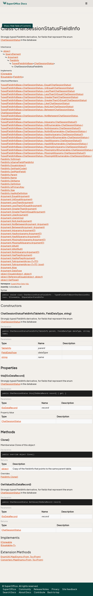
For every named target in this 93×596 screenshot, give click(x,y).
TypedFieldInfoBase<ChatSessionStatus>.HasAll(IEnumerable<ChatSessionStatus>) (44, 143)
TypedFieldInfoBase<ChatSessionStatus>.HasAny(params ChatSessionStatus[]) (42, 134)
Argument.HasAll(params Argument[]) (20, 236)
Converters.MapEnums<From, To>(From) (22, 559)
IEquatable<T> (8, 545)
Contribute (39, 592)
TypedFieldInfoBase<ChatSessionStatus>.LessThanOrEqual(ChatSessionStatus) (42, 94)
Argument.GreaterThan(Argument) (19, 208)
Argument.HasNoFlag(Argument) (18, 258)
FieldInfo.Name (9, 177)
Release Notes (41, 589)
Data (23, 284)
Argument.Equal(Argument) (15, 196)
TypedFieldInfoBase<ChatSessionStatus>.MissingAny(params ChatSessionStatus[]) (44, 146)
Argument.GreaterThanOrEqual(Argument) (23, 212)
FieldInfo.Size (8, 190)
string (4, 357)
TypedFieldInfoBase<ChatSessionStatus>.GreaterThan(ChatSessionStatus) (39, 97)
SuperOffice (16, 284)
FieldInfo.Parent (9, 174)
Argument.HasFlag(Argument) (16, 255)
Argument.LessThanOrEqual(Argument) (21, 205)
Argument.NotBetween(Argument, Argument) (24, 224)
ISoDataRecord (9, 407)
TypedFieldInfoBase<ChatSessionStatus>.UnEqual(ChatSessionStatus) (37, 88)
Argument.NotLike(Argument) (16, 221)
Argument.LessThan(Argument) (17, 202)
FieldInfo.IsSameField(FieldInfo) (17, 162)
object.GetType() (10, 280)
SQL (27, 284)
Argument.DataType (11, 270)
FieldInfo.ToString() (10, 159)
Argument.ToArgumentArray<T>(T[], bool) (22, 264)
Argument (13, 57)
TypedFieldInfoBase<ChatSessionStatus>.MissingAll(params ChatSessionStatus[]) (43, 153)
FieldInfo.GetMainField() (13, 171)
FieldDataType (9, 352)
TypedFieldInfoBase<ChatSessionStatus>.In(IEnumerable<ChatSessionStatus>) (42, 125)
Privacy (55, 589)
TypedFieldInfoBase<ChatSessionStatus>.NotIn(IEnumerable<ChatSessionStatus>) (44, 131)
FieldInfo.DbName (10, 180)
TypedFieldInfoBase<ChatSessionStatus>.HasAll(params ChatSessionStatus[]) (41, 140)
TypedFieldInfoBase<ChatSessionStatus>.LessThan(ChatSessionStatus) (38, 91)
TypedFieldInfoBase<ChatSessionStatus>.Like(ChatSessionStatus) (35, 103)
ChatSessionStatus (10, 40)
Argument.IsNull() (10, 246)
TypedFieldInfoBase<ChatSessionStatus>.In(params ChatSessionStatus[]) (39, 122)
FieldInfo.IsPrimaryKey (12, 187)
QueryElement (13, 54)
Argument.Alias (9, 267)
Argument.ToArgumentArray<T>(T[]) (19, 261)
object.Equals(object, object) (16, 273)
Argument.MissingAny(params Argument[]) (23, 239)
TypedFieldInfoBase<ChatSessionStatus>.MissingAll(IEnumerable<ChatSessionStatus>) (46, 156)
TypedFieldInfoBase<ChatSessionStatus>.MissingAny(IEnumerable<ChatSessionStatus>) (47, 150)
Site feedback (69, 589)
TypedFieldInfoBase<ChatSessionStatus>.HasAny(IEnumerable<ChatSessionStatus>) (45, 137)
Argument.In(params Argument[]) (18, 230)
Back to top (53, 592)
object (6, 51)
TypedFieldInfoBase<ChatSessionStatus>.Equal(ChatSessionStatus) (36, 84)
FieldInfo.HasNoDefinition (14, 193)
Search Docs (9, 592)
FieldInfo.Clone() (9, 476)
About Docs (25, 592)
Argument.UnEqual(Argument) (16, 199)
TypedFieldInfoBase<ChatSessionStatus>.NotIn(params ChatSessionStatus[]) (41, 128)
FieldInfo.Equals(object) (13, 165)
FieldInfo (14, 60)
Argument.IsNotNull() (12, 249)
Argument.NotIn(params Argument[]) (20, 252)
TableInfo (6, 348)
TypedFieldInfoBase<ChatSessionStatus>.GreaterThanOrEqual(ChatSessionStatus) (44, 100)
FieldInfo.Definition (11, 184)
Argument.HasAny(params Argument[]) (21, 233)
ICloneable (6, 73)
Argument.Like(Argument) (14, 214)
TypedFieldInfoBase (22, 63)
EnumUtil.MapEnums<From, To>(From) (21, 556)
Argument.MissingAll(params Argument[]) (22, 242)
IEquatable (6, 76)
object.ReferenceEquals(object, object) (22, 276)
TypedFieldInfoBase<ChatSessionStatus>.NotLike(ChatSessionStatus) (37, 106)
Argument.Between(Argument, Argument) (23, 227)
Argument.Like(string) (12, 218)
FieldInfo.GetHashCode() (14, 168)
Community (25, 589)
